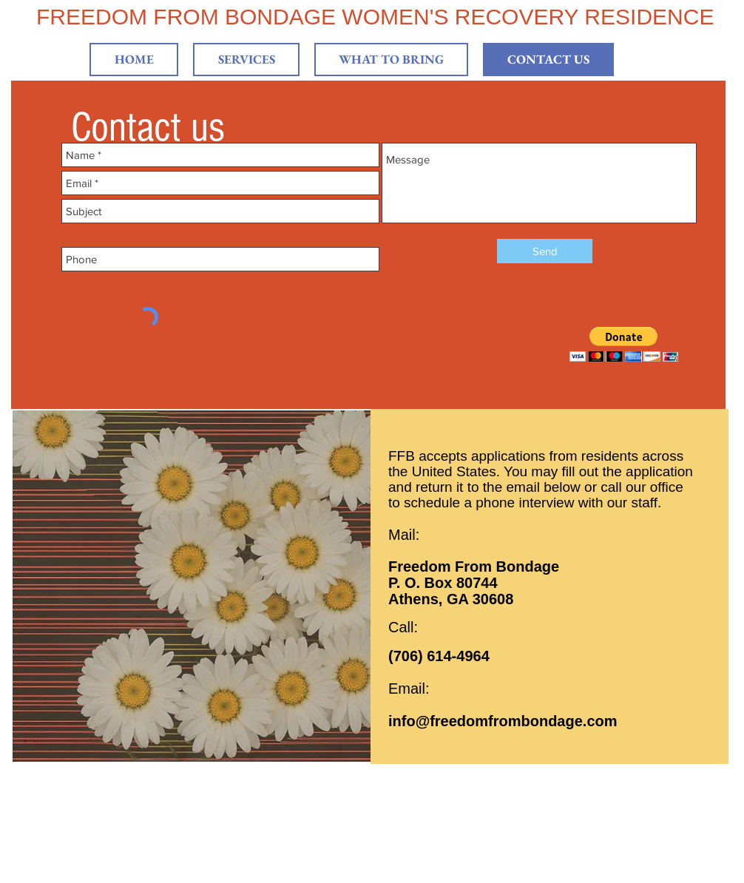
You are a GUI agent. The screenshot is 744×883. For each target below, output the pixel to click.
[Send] (544, 251)
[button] (623, 344)
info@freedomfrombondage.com (503, 721)
